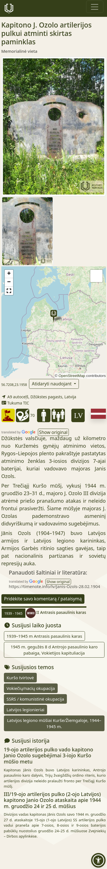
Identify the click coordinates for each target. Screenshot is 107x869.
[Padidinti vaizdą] (53, 126)
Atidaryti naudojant (52, 384)
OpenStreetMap (72, 376)
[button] (53, 316)
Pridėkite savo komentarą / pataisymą (43, 599)
